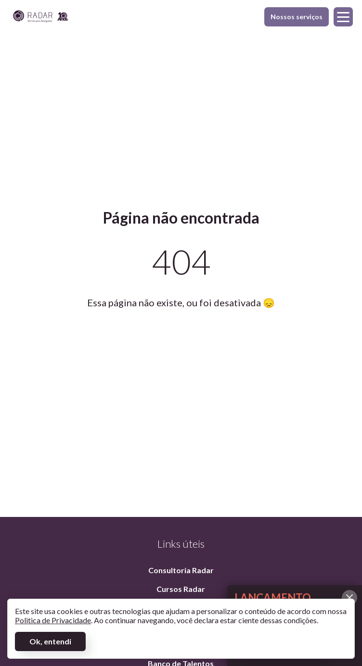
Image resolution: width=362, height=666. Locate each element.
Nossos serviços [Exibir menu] (296, 19)
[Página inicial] (40, 17)
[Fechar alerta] (349, 597)
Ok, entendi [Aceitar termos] (50, 641)
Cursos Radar (180, 588)
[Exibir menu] (343, 16)
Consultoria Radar (181, 570)
